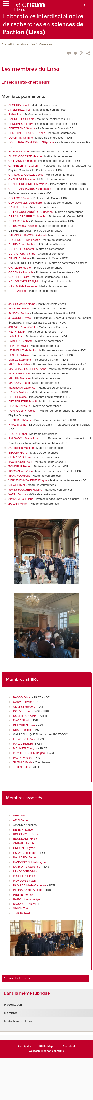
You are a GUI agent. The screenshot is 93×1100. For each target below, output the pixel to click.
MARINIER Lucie (19, 373)
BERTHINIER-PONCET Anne (26, 132)
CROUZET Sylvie (24, 848)
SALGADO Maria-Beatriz (25, 438)
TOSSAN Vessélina (20, 471)
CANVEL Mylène (24, 701)
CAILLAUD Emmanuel (22, 160)
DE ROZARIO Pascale (22, 225)
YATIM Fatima (17, 494)
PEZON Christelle (19, 406)
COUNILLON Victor (25, 716)
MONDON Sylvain (24, 880)
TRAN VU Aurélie (19, 475)
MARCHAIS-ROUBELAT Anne (27, 369)
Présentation (13, 1004)
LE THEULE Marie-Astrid (24, 350)
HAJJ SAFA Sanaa (25, 857)
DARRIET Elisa (18, 207)
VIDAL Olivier (16, 485)
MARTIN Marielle (19, 378)
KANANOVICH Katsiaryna (29, 862)
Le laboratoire (25, 44)
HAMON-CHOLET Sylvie (24, 281)
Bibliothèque (47, 1046)
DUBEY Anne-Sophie (21, 244)
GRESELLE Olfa (18, 277)
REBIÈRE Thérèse (20, 420)
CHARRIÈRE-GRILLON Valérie (28, 184)
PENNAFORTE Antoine (28, 889)
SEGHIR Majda (22, 762)
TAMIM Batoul (22, 766)
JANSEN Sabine (18, 313)
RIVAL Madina (17, 424)
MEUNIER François (25, 748)
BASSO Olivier (22, 697)
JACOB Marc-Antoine (21, 304)
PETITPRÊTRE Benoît (22, 401)
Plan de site (70, 1046)
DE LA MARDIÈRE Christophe (27, 216)
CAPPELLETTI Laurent (23, 165)
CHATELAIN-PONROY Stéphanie (29, 188)
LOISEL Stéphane (19, 359)
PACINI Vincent (23, 757)
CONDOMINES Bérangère (25, 202)
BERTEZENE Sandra (21, 128)
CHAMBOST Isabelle (21, 179)
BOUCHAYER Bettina (26, 834)
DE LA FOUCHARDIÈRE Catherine (30, 212)
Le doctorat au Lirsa (18, 1021)
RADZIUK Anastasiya (26, 899)
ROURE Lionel (17, 434)
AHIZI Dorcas (21, 815)
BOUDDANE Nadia (25, 839)
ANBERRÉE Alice (19, 109)
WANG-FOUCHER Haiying (25, 489)
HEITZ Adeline (17, 290)
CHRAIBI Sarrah (23, 843)
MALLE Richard (23, 743)
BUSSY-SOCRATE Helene (25, 156)
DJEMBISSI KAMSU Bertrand (27, 235)
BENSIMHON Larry (20, 123)
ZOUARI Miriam (18, 503)
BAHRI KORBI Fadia (21, 119)
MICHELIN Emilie (24, 876)
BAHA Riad (15, 114)
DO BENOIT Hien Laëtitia (24, 239)
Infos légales (24, 1046)
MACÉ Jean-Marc (19, 364)
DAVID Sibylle (22, 720)
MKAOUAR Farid (19, 382)
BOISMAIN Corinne (20, 137)
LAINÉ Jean (15, 336)
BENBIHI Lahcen (23, 829)
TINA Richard (22, 913)
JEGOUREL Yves (19, 317)
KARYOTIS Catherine (26, 866)
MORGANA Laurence (21, 387)
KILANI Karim (17, 331)
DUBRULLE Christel (21, 249)
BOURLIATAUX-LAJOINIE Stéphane (31, 142)
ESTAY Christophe (24, 852)
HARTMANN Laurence (22, 286)
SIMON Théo (21, 908)
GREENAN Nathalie (21, 272)
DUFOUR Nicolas (24, 725)
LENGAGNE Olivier (25, 871)
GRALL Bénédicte (19, 267)
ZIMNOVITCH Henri (21, 499)
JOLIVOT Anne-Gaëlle (22, 327)
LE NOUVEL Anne (24, 739)
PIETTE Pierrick (23, 894)
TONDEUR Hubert (20, 466)
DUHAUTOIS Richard (21, 253)
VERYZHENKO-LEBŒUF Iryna (28, 480)
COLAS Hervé (22, 711)
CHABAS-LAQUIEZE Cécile (25, 174)
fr (83, 4)
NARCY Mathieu (18, 392)
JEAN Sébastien (18, 308)
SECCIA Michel (18, 452)
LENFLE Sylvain (18, 355)
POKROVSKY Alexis (21, 410)
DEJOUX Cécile (18, 221)
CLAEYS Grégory (24, 706)
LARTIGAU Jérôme (20, 341)
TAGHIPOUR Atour (20, 461)
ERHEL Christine (19, 258)
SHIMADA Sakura (19, 457)
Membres (45, 44)
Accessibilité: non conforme (46, 1051)
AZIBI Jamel (21, 820)
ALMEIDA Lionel (18, 105)
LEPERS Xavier (18, 345)
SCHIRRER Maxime (21, 447)
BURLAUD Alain (18, 151)
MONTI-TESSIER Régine (29, 753)
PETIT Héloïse (17, 397)
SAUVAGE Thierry (24, 904)
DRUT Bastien (22, 729)
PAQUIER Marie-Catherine (29, 885)
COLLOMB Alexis (19, 198)
